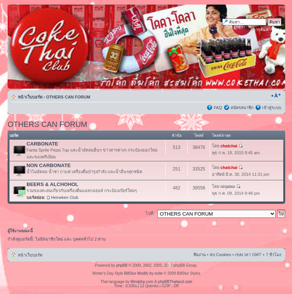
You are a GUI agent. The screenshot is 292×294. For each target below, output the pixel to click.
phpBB (121, 265)
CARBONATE (42, 144)
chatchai (228, 146)
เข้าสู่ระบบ (271, 107)
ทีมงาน (199, 254)
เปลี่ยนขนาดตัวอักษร (275, 95)
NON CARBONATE (49, 165)
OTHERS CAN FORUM (68, 97)
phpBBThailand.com (175, 282)
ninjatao (227, 186)
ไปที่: (150, 213)
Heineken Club (64, 197)
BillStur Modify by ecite (143, 273)
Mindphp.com (141, 282)
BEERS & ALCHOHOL (52, 184)
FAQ (218, 107)
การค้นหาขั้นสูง (267, 29)
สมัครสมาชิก (242, 107)
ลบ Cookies (220, 254)
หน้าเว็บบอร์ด (30, 97)
